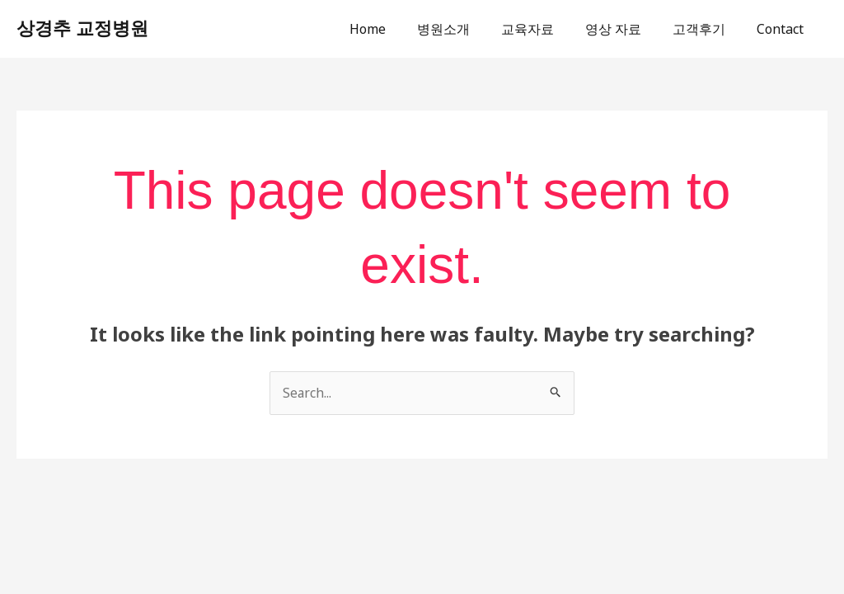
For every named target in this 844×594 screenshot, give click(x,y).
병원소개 (465, 29)
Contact (782, 29)
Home (395, 29)
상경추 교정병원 (82, 28)
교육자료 (544, 29)
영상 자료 (626, 29)
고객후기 (706, 29)
